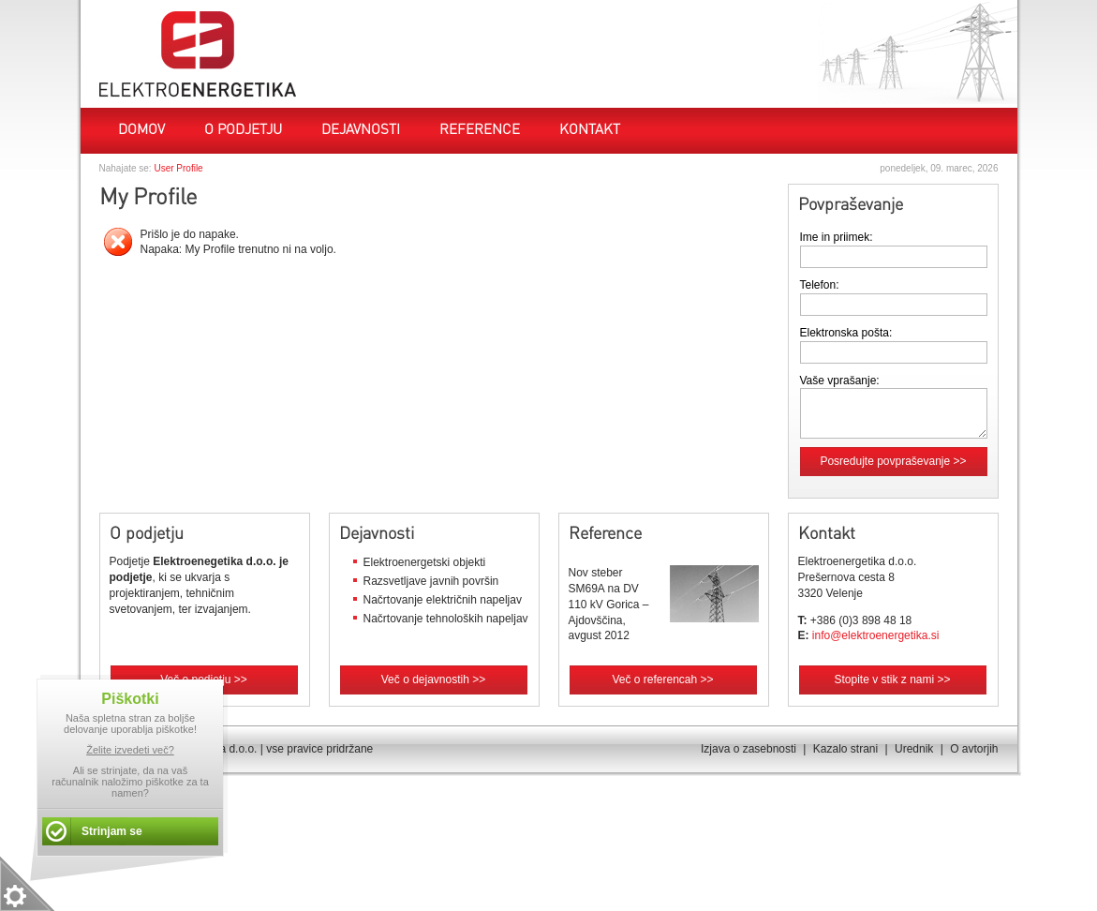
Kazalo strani (845, 748)
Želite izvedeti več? (130, 749)
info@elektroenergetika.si (876, 635)
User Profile (178, 168)
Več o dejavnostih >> (433, 679)
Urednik (914, 748)
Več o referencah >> (662, 679)
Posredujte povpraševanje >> (893, 461)
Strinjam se (112, 831)
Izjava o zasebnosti (748, 748)
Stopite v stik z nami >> (892, 679)
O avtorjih (974, 748)
